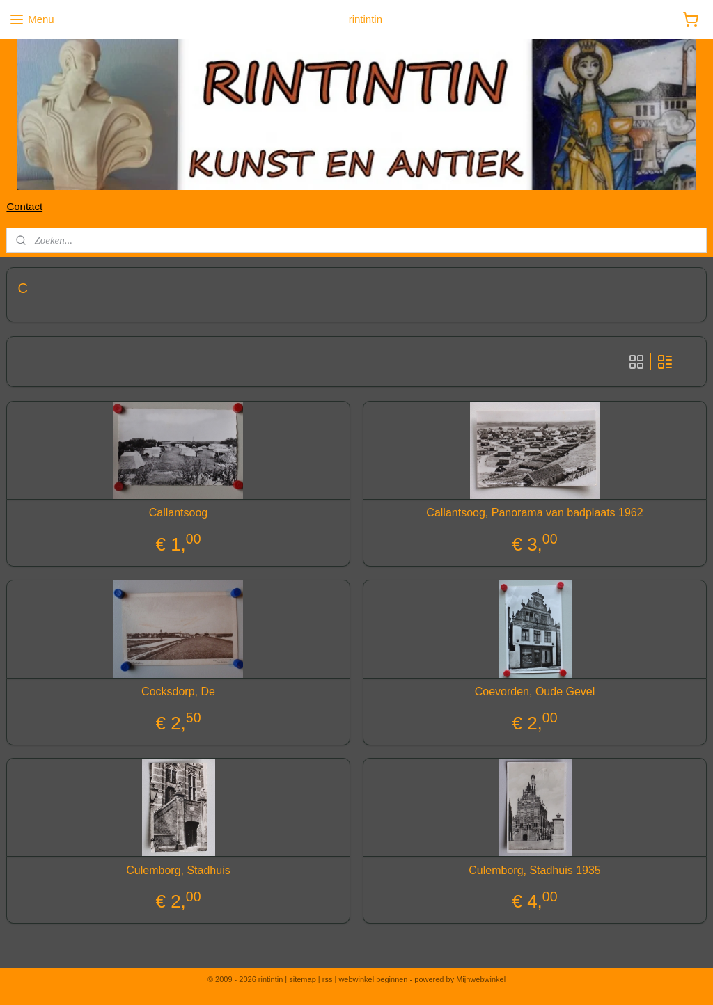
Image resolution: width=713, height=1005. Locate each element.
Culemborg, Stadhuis (178, 870)
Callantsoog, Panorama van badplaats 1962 (534, 513)
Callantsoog (178, 513)
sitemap (302, 979)
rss (327, 979)
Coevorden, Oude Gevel (535, 691)
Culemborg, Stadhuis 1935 (534, 870)
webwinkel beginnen (372, 979)
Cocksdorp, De (178, 691)
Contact (24, 206)
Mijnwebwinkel (481, 979)
